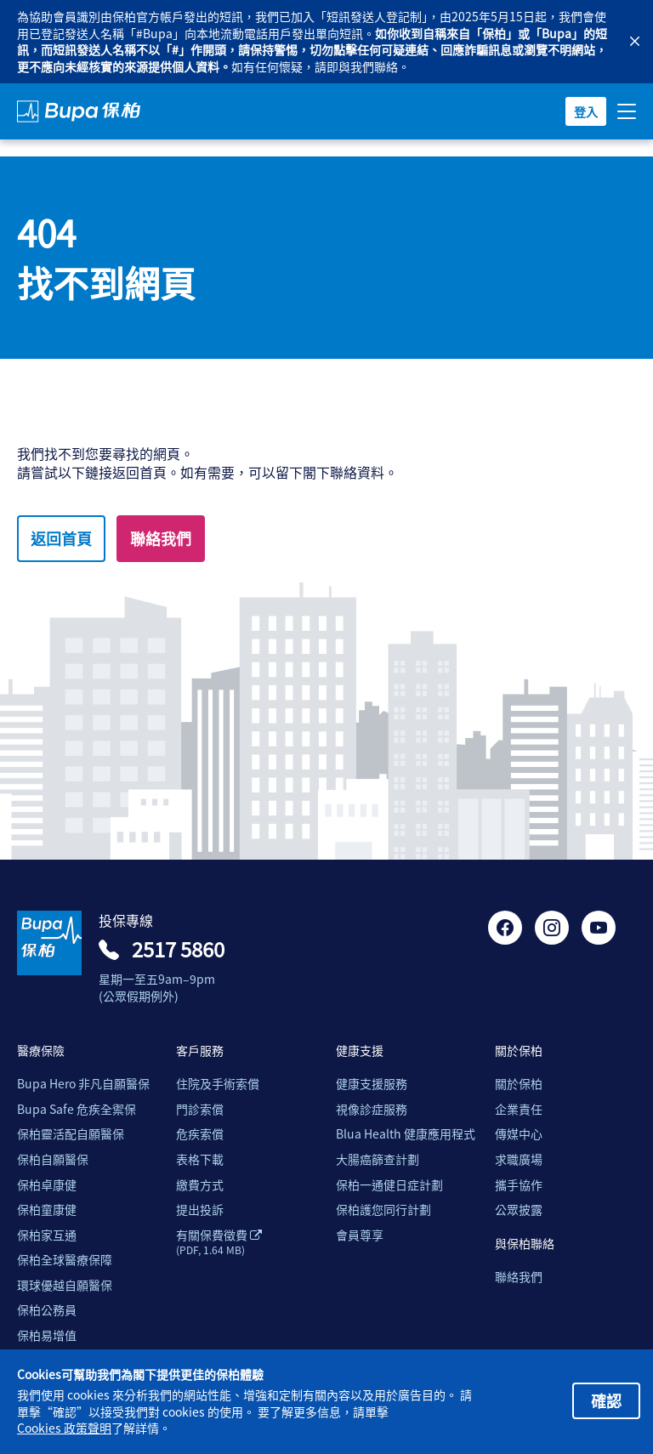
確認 (606, 1400)
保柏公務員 (47, 1310)
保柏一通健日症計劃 (389, 1185)
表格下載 (200, 1159)
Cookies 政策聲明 (64, 1428)
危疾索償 (200, 1134)
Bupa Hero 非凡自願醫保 (83, 1084)
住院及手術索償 (217, 1084)
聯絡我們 (160, 538)
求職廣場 (518, 1159)
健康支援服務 (371, 1084)
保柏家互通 (47, 1235)
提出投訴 (200, 1209)
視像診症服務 (371, 1109)
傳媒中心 (518, 1134)
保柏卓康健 (47, 1185)
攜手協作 (518, 1185)
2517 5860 (178, 948)
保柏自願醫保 (52, 1159)
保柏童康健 (47, 1209)
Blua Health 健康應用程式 (405, 1134)
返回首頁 (61, 538)
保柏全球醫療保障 (64, 1260)
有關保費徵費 (219, 1242)
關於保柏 (518, 1084)
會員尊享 (359, 1235)
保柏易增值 (47, 1335)
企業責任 (518, 1109)
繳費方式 (200, 1185)
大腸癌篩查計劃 (377, 1159)
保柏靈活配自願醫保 (70, 1134)
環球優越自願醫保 (64, 1285)
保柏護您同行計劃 (383, 1209)
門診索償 (200, 1109)
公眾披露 (518, 1209)
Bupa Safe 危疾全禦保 (76, 1109)
